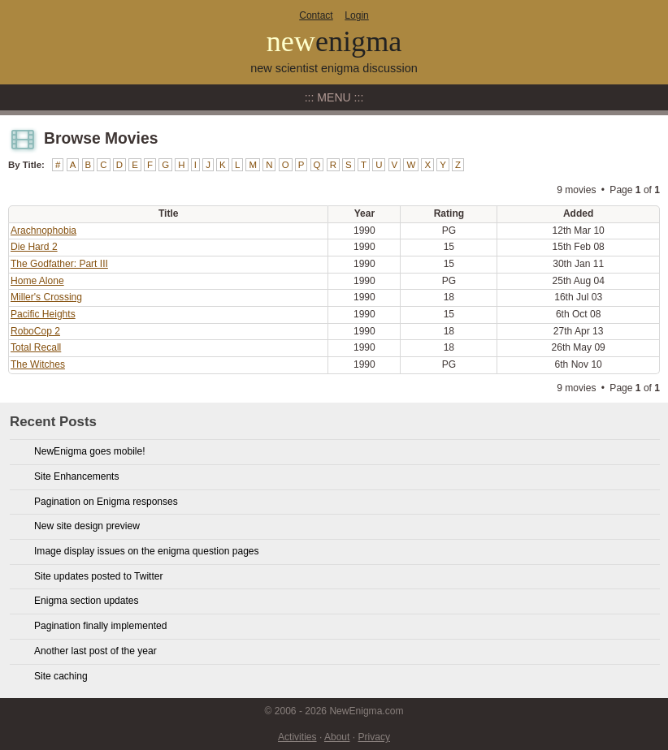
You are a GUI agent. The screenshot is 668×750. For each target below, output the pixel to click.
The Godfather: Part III (59, 263)
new (334, 41)
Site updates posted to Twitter (98, 576)
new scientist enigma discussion (334, 68)
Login (356, 15)
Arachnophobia (43, 230)
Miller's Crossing (46, 297)
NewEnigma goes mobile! (89, 451)
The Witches (38, 364)
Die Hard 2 (34, 246)
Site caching (61, 676)
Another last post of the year (95, 651)
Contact (316, 15)
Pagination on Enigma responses (106, 501)
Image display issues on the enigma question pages (146, 551)
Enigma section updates (86, 600)
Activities (297, 737)
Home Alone (37, 281)
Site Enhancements (76, 476)
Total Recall (36, 347)
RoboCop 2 (35, 331)
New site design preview (87, 526)
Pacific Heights (43, 314)
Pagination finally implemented (100, 625)
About (336, 737)
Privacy (374, 737)
